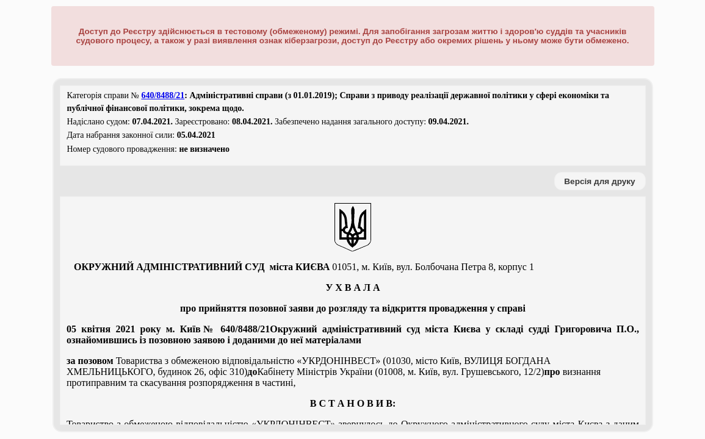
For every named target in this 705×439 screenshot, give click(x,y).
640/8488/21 (162, 95)
